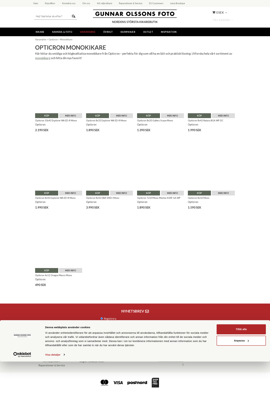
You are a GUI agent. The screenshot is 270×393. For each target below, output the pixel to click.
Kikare (40, 32)
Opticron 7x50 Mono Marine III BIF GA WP (158, 197)
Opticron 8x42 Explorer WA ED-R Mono (55, 197)
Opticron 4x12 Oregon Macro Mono (53, 275)
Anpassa (241, 372)
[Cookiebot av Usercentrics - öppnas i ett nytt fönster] (22, 386)
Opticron (53, 39)
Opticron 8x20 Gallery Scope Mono (155, 120)
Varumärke (87, 32)
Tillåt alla (241, 360)
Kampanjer (128, 32)
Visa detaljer (52, 386)
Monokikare (66, 39)
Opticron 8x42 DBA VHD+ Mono (102, 197)
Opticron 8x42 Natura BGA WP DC (205, 120)
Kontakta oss (51, 348)
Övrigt (108, 32)
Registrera (110, 318)
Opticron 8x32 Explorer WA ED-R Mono (106, 120)
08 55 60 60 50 (92, 348)
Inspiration (169, 32)
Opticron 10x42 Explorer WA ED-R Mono (56, 120)
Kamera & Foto (62, 32)
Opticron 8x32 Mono (198, 197)
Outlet (148, 32)
